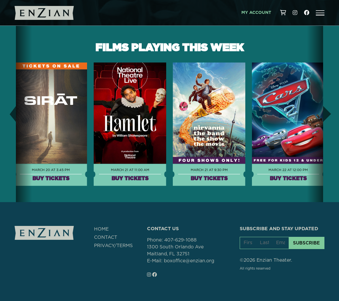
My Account (256, 13)
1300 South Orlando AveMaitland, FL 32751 (175, 250)
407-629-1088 (180, 240)
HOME (101, 229)
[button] (320, 13)
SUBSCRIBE (306, 242)
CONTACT (105, 237)
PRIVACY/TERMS (113, 245)
